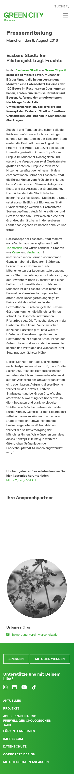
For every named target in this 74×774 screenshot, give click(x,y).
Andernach (34, 252)
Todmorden (14, 248)
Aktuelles (12, 700)
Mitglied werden (50, 659)
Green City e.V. (56, 70)
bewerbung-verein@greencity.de (34, 634)
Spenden (16, 659)
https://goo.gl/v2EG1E (22, 480)
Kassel (16, 252)
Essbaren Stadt (27, 70)
